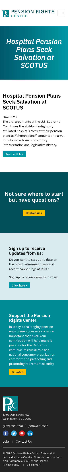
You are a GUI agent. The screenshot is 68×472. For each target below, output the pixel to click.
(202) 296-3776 (13, 426)
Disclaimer (33, 464)
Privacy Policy (11, 464)
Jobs (6, 441)
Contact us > (34, 213)
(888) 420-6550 (38, 426)
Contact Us (24, 441)
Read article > (14, 154)
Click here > (19, 285)
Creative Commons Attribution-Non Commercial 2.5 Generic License (32, 459)
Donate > (18, 372)
